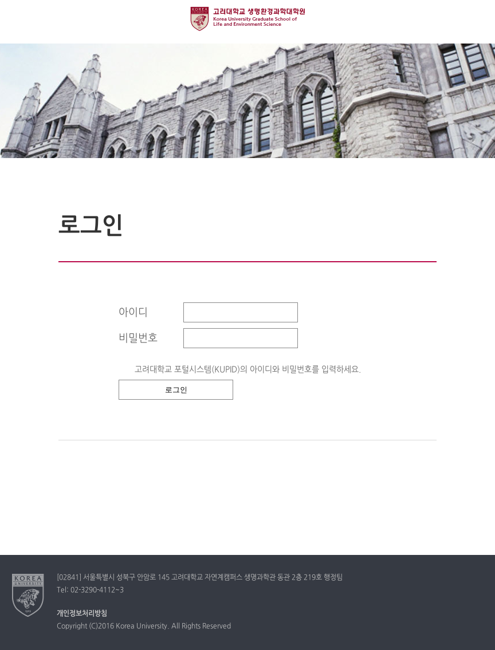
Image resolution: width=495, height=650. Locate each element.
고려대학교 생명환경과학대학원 (247, 18)
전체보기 (19, 19)
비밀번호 (138, 338)
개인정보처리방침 (82, 614)
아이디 (133, 313)
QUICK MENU (476, 19)
